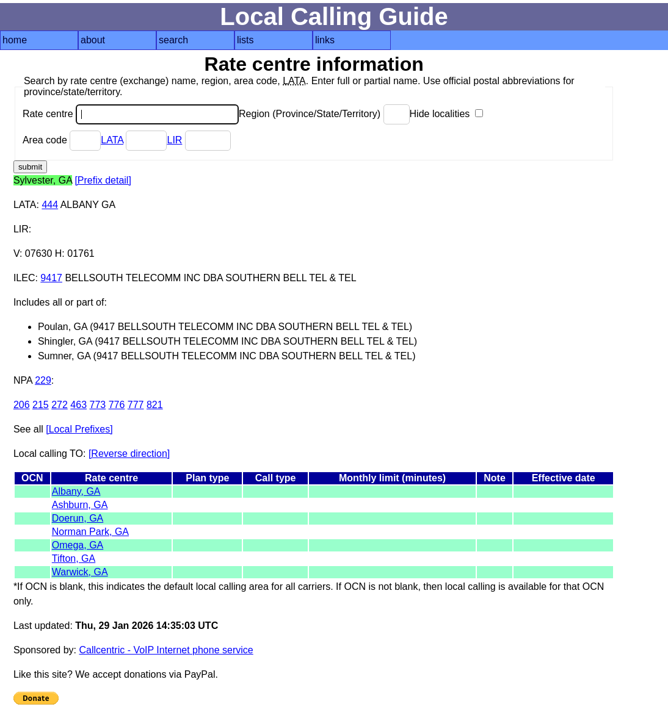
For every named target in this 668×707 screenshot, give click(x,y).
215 (40, 405)
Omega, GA (77, 545)
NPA (22, 380)
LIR (174, 140)
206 (21, 405)
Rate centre (131, 114)
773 (98, 405)
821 (155, 405)
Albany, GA (76, 491)
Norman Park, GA (90, 531)
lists (245, 40)
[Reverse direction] (129, 453)
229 (43, 380)
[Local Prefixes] (79, 429)
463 (78, 405)
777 (136, 405)
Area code (62, 140)
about (93, 40)
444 (50, 204)
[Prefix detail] (102, 180)
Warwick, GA (80, 572)
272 (59, 405)
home (14, 40)
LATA (112, 140)
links (325, 40)
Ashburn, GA (80, 505)
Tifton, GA (73, 558)
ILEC (24, 278)
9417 (51, 278)
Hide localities (446, 114)
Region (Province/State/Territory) (324, 114)
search (173, 40)
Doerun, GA (77, 518)
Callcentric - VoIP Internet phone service (166, 650)
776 (117, 405)
